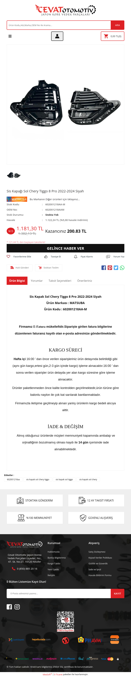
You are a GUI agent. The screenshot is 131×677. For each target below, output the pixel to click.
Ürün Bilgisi (17, 281)
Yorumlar (37, 281)
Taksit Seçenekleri (60, 281)
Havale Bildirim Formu (100, 575)
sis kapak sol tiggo (64, 479)
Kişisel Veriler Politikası (100, 557)
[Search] (65, 25)
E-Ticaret (58, 674)
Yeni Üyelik (53, 569)
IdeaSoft (47, 674)
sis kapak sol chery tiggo (37, 479)
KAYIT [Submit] (117, 593)
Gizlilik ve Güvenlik (98, 563)
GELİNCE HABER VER (65, 248)
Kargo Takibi (54, 563)
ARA (117, 25)
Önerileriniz (84, 281)
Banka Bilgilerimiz (57, 557)
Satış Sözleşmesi (97, 551)
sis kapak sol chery (88, 479)
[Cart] (112, 36)
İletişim (51, 575)
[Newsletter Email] (65, 593)
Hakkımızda (54, 551)
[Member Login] (57, 36)
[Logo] (65, 10)
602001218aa (13, 479)
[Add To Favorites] (19, 256)
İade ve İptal (95, 569)
